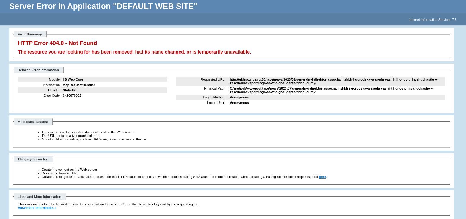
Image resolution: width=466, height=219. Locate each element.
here (322, 177)
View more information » (37, 207)
